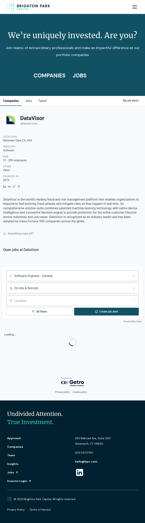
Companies (15, 447)
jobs (28, 101)
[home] (28, 7)
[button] (134, 7)
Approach (14, 438)
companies (11, 101)
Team (11, 455)
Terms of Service (40, 509)
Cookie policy (80, 392)
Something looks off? (18, 233)
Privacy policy (62, 392)
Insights (12, 464)
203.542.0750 (84, 452)
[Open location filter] (133, 300)
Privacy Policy (16, 509)
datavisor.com (28, 123)
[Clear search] (133, 276)
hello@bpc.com (86, 461)
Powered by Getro (133, 321)
